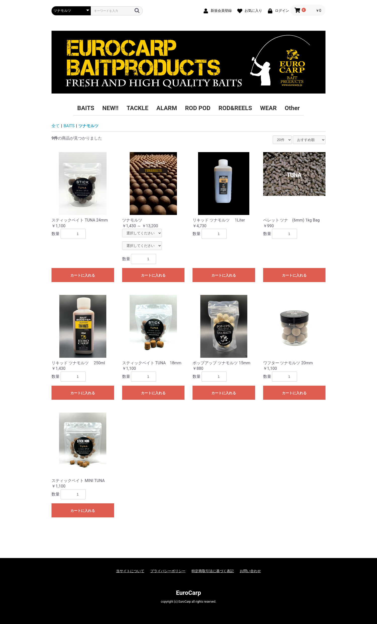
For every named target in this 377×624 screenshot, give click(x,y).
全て (56, 125)
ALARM (166, 108)
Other (292, 108)
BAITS (85, 108)
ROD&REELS (235, 108)
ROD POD (197, 108)
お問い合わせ (250, 571)
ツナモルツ (88, 125)
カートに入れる (82, 275)
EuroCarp (188, 592)
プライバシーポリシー (167, 571)
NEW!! (110, 108)
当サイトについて (130, 571)
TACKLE (137, 108)
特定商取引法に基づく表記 (213, 571)
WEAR (268, 108)
